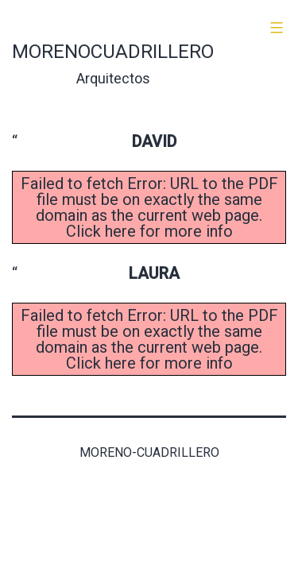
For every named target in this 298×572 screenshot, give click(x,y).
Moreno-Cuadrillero (149, 452)
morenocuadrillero (113, 52)
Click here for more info (149, 231)
